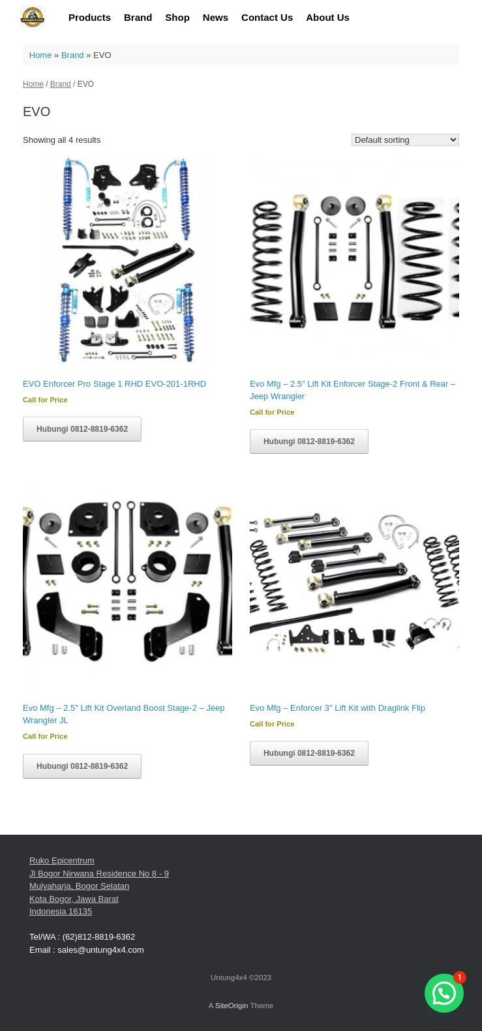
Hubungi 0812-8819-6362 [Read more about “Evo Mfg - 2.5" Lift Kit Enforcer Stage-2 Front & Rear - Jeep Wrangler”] (309, 441)
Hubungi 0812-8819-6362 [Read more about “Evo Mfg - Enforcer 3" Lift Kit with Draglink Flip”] (309, 753)
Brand (138, 17)
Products (89, 17)
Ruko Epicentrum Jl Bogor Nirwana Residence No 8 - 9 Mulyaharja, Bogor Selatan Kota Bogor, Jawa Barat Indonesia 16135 (99, 886)
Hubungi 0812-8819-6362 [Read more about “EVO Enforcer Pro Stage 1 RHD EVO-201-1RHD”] (82, 429)
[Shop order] (405, 140)
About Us (328, 17)
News (215, 17)
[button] (444, 993)
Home (40, 55)
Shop (177, 17)
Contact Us (267, 17)
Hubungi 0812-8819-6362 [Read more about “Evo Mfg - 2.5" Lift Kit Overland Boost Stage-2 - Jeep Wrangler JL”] (82, 766)
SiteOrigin (232, 1005)
